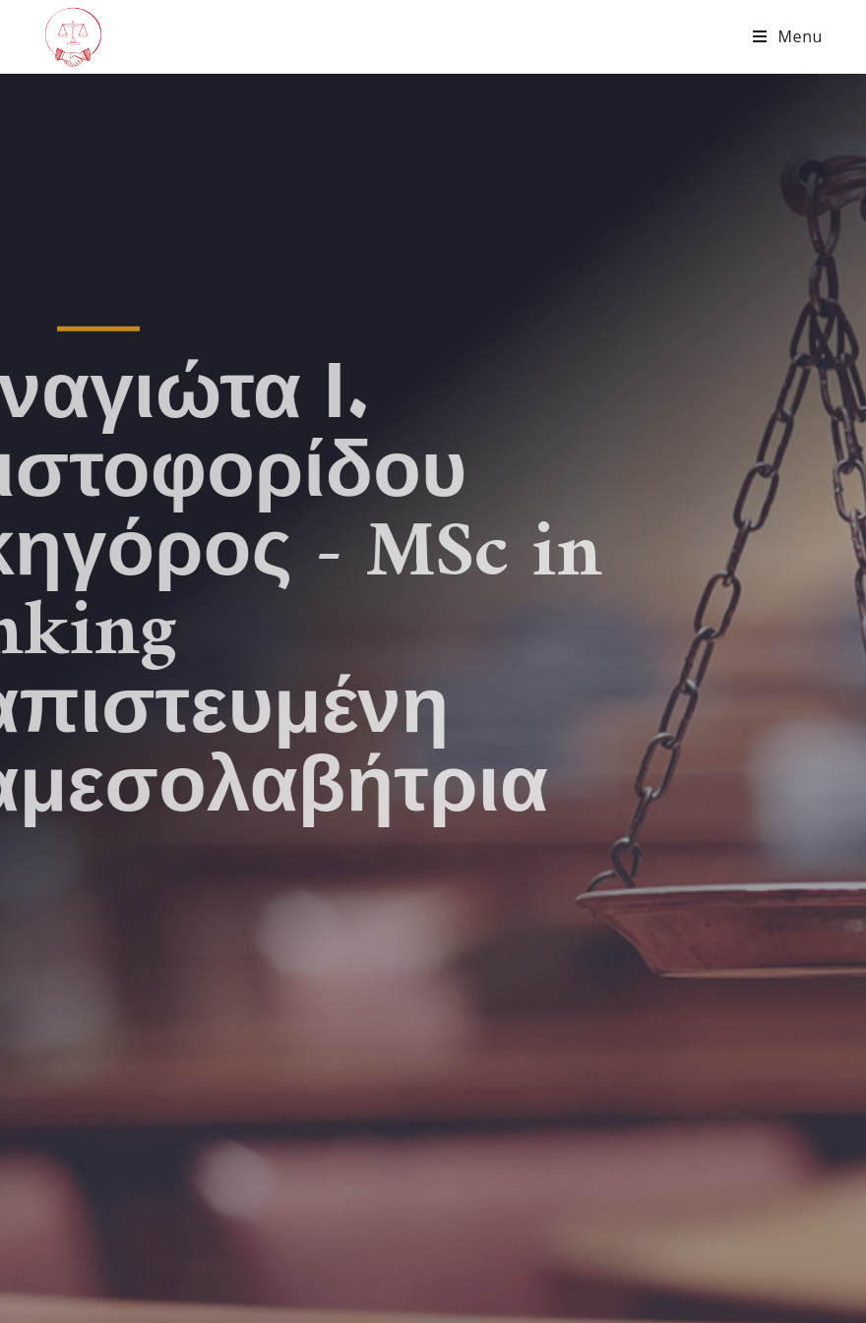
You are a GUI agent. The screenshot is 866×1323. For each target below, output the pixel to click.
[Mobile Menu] (788, 36)
